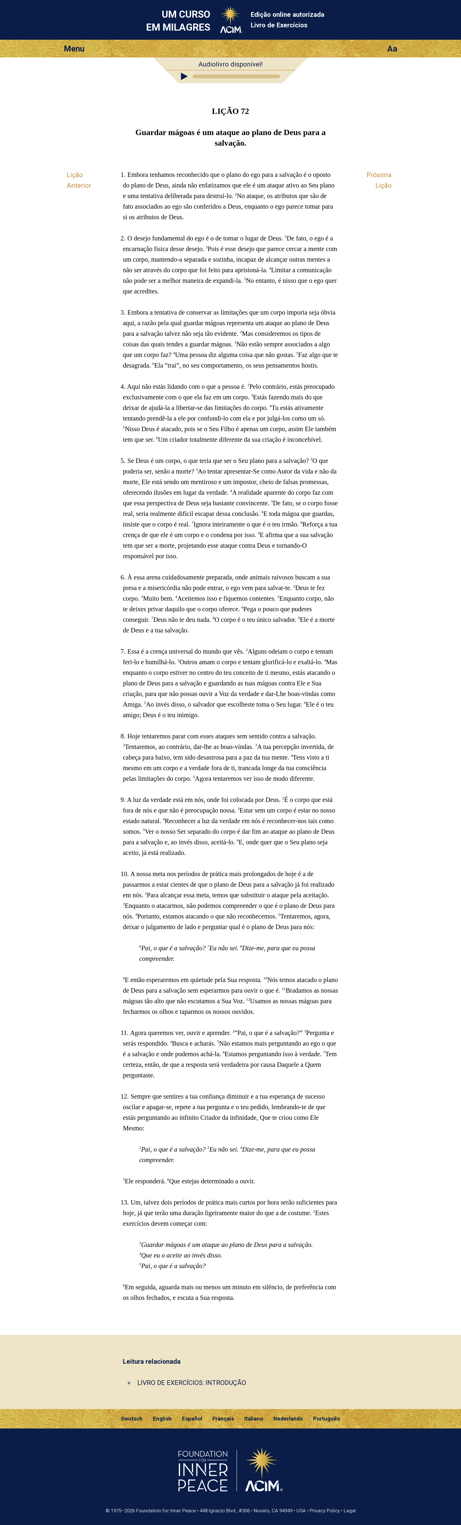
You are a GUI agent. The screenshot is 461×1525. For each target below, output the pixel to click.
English (162, 1419)
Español (192, 1419)
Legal (350, 1511)
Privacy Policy (325, 1511)
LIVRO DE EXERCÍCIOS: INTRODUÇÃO (191, 1382)
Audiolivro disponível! (230, 64)
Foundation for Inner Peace (166, 1511)
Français (223, 1419)
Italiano (253, 1419)
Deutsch (132, 1419)
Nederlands (288, 1419)
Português (326, 1419)
